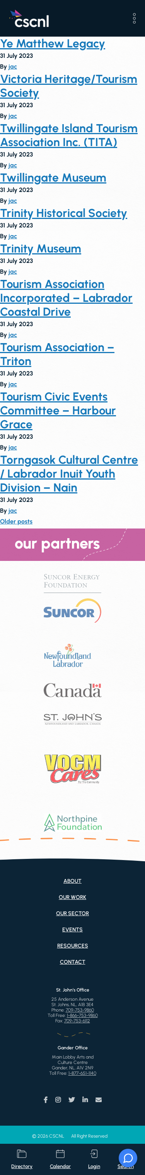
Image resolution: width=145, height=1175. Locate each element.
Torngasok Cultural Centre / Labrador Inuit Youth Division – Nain (69, 474)
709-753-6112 (77, 1020)
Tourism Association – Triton (57, 354)
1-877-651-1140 (82, 1073)
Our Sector (72, 913)
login (94, 1159)
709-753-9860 (80, 1010)
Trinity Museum (40, 249)
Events (72, 929)
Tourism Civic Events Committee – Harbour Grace (58, 410)
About (72, 881)
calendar (60, 1159)
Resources (72, 946)
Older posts (16, 521)
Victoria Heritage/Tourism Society (68, 86)
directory (21, 1159)
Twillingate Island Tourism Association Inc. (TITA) (69, 135)
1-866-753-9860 (82, 1015)
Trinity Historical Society (63, 213)
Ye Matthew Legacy (52, 44)
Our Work (72, 897)
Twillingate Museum (53, 178)
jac (13, 66)
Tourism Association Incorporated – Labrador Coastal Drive (66, 298)
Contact (72, 962)
